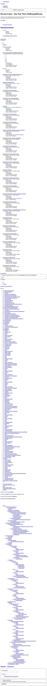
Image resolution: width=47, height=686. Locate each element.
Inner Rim (10, 588)
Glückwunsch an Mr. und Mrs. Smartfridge (12, 138)
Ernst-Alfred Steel (17, 198)
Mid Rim (10, 602)
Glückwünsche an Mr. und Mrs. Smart (11, 154)
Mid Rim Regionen (15, 603)
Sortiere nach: (19, 275)
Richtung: (32, 275)
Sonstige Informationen (15, 518)
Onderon (15, 591)
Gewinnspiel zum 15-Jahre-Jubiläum (10, 98)
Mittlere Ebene (21, 567)
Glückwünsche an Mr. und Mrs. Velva (11, 177)
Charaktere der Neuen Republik (19, 532)
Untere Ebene (21, 568)
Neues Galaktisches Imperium (19, 513)
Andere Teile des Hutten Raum (22, 616)
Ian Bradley (11, 492)
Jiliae (14, 643)
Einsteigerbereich (11, 508)
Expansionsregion (12, 601)
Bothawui (15, 605)
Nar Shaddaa (21, 613)
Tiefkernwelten (14, 546)
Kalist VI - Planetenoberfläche (22, 556)
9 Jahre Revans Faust (7, 249)
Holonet (10, 539)
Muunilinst (15, 632)
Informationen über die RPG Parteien (18, 512)
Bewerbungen (16, 527)
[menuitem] (5, 5)
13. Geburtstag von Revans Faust (10, 146)
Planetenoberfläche (20, 549)
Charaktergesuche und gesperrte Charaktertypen (23, 526)
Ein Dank (5, 106)
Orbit (17, 548)
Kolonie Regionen (14, 579)
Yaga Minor (15, 622)
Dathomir (15, 636)
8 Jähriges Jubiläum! (7, 169)
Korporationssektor (17, 657)
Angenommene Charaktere (16, 528)
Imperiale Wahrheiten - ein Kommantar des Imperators (14, 209)
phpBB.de (15, 496)
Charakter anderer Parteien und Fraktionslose (22, 533)
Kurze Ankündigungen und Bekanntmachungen (13, 52)
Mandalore (15, 658)
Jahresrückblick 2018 (7, 217)
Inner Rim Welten (14, 590)
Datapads (10, 542)
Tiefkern (10, 545)
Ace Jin (15, 65)
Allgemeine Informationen (11, 506)
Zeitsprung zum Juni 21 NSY (9, 257)
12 (6, 61)
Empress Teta (16, 550)
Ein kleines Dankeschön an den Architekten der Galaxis (14, 193)
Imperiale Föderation (17, 516)
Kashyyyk (15, 607)
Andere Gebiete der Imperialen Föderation (22, 645)
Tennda (14, 594)
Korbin (14, 595)
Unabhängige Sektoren (15, 656)
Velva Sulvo (7, 107)
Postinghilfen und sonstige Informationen (21, 519)
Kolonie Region (11, 578)
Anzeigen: (7, 275)
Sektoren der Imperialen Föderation (18, 642)
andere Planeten (19, 600)
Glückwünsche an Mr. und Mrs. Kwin (11, 161)
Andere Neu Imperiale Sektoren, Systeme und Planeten (24, 640)
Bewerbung (13, 525)
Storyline (10, 509)
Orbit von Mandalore (20, 659)
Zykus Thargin (17, 254)
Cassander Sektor (16, 639)
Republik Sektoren (14, 646)
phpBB (7, 494)
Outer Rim (10, 620)
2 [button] (3, 43)
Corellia (15, 572)
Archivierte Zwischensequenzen (17, 541)
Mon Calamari (16, 651)
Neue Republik (16, 514)
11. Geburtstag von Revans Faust (10, 201)
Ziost (14, 629)
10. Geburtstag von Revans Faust (10, 233)
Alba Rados (16, 270)
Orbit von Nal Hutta (22, 614)
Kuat (14, 569)
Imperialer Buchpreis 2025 (8, 82)
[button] (4, 44)
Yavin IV (15, 647)
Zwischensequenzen (12, 540)
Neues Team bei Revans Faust (9, 225)
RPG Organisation (9, 535)
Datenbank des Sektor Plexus (14, 511)
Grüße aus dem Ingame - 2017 (9, 241)
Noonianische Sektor (17, 644)
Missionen (10, 536)
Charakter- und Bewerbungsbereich (15, 524)
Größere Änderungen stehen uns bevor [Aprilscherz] (14, 130)
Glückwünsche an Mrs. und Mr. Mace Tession (12, 74)
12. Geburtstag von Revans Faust (10, 185)
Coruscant (15, 562)
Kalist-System (16, 554)
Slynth (6, 75)
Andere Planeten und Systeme (22, 577)
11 (6, 60)
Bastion (14, 625)
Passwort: (4, 674)
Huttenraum (15, 610)
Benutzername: (5, 670)
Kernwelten (10, 560)
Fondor (14, 580)
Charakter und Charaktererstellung (13, 523)
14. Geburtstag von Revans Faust (10, 122)
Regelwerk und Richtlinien (13, 510)
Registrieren (10, 666)
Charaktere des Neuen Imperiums (20, 530)
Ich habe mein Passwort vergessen (11, 676)
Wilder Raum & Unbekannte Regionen (16, 662)
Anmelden (3, 666)
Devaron (15, 584)
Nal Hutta (18, 612)
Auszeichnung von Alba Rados (9, 265)
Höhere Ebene (21, 565)
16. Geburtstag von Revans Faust (10, 90)
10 (6, 59)
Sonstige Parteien (16, 517)
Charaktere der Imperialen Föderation (21, 531)
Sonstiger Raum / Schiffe (13, 664)
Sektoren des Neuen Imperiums (17, 621)
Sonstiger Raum (16, 557)
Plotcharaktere (16, 534)
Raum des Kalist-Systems (21, 555)
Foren (4, 505)
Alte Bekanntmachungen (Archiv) (10, 35)
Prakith (14, 547)
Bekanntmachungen (7, 27)
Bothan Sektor (19, 606)
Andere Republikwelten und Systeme (21, 654)
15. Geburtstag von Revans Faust (10, 114)
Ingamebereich (9, 538)
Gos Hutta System (19, 615)
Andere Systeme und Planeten (19, 576)
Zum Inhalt (3, 3)
